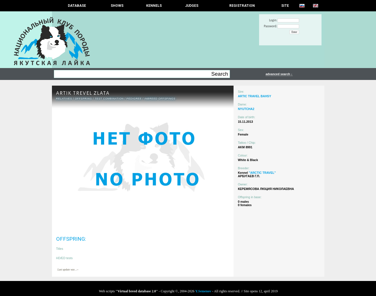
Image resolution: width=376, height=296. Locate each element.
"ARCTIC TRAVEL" (262, 172)
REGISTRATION (242, 6)
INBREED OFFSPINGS (159, 98)
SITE (285, 6)
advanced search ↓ (279, 74)
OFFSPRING (83, 98)
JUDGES (191, 6)
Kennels (154, 6)
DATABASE (77, 6)
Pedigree (134, 98)
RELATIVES (64, 98)
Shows (117, 6)
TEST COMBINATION (109, 98)
